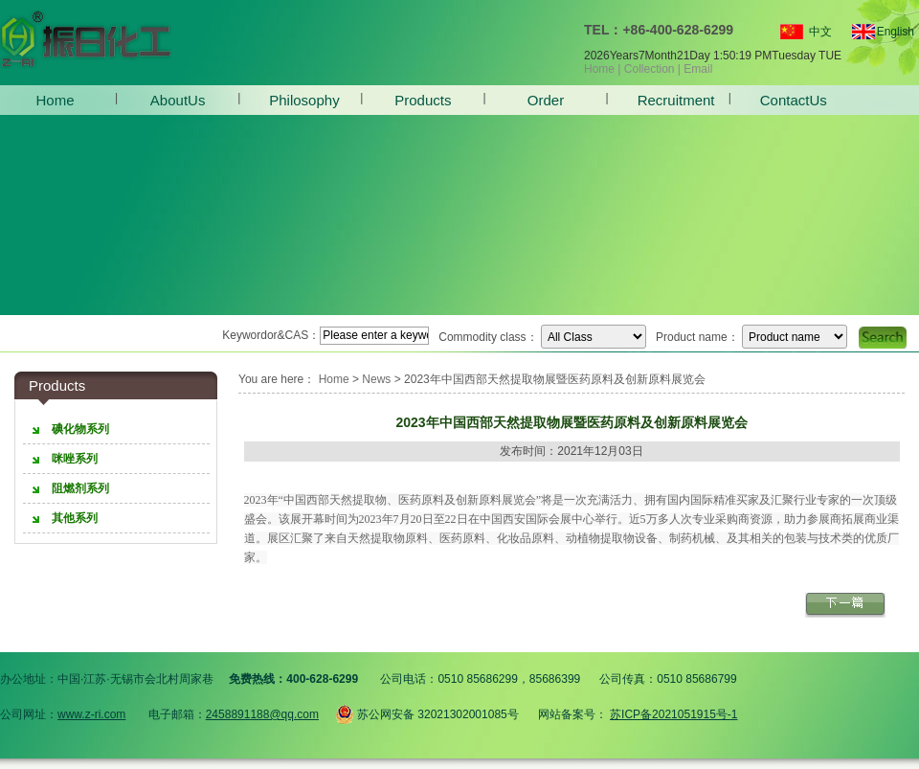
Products (422, 100)
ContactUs (791, 100)
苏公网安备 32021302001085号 (427, 711)
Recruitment (669, 100)
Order (545, 100)
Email (698, 69)
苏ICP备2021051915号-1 (673, 714)
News (376, 379)
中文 (820, 31)
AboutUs (178, 100)
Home (599, 69)
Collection (649, 69)
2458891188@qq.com (262, 714)
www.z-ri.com (91, 714)
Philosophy (300, 100)
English (887, 31)
